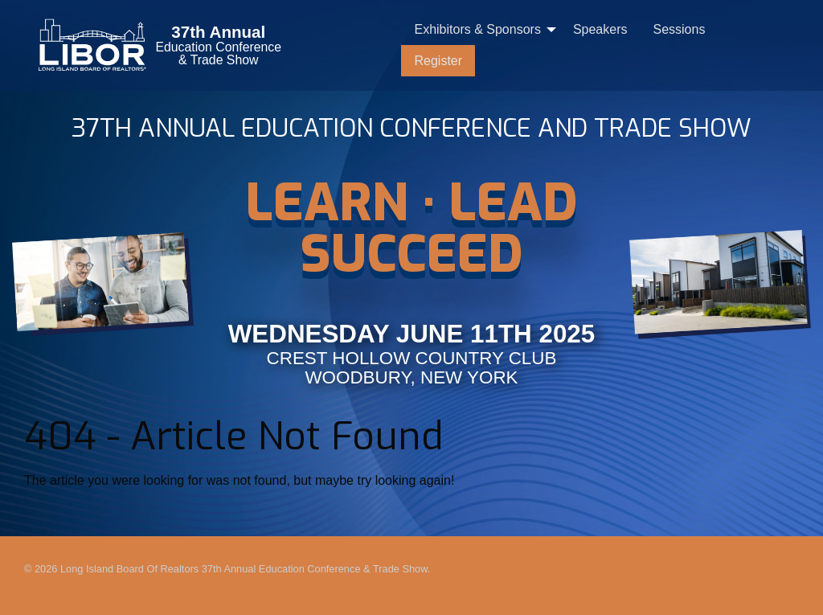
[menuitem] (480, 29)
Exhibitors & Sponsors (477, 29)
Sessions (679, 29)
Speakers (600, 29)
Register (438, 61)
